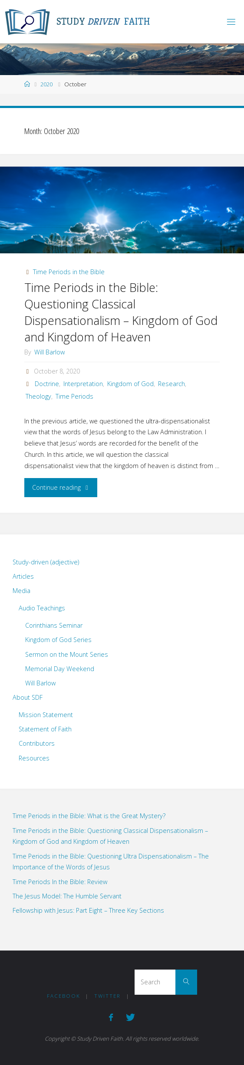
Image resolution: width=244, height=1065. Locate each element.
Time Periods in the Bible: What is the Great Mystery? (89, 816)
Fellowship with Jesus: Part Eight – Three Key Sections (88, 910)
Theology (38, 396)
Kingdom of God (130, 384)
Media (21, 591)
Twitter (107, 996)
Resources (34, 758)
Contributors (37, 743)
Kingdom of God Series (58, 640)
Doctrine (47, 384)
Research (171, 384)
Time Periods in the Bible (69, 272)
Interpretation (83, 384)
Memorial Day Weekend (59, 669)
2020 (46, 84)
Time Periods (74, 396)
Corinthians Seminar (53, 625)
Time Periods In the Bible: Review (60, 882)
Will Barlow (40, 683)
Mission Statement (46, 715)
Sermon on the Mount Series (66, 654)
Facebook (63, 996)
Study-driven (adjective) (46, 562)
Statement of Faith (45, 729)
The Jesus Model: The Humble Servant (67, 896)
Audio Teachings (42, 608)
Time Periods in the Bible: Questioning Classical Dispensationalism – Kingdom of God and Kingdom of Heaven (121, 311)
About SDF (28, 697)
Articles (23, 576)
